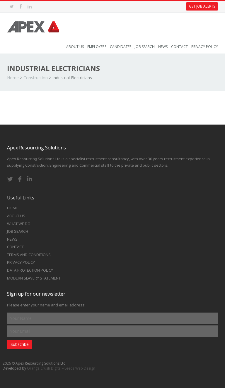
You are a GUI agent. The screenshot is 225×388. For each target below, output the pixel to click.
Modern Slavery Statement (34, 278)
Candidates (120, 46)
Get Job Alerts (202, 6)
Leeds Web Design (79, 368)
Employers (96, 46)
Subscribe (20, 344)
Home (13, 77)
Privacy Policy (204, 46)
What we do (18, 223)
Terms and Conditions (29, 254)
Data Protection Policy (30, 270)
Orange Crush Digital (44, 368)
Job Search (145, 46)
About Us (75, 46)
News (163, 46)
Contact (179, 46)
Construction (35, 77)
